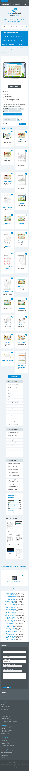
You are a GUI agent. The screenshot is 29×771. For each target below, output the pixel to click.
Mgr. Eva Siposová (10, 593)
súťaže (15, 111)
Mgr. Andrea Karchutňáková (10, 622)
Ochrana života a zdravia (14, 472)
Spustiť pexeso (7, 119)
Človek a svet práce (12, 449)
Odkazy (20, 40)
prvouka (10, 111)
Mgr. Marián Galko (10, 599)
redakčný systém (13, 764)
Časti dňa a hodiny (7, 324)
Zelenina (21, 203)
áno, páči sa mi (11, 501)
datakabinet (6, 696)
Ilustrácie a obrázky (12, 418)
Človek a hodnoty (12, 446)
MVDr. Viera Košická (11, 637)
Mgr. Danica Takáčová (10, 615)
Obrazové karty (11, 409)
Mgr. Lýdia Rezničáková (11, 618)
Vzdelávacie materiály (6, 706)
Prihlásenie (4, 1)
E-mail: (4, 654)
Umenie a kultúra (12, 452)
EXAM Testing (4, 731)
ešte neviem (10, 503)
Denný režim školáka (7, 360)
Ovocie (7, 141)
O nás (4, 40)
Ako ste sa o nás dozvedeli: (9, 664)
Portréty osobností (12, 415)
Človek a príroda (12, 440)
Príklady (3, 757)
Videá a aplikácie (12, 390)
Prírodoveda (5, 48)
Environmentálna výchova (14, 463)
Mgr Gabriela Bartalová (10, 633)
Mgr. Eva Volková (11, 639)
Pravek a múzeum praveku (7, 745)
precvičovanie (21, 108)
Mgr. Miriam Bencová (11, 636)
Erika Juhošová (10, 625)
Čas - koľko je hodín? (7, 291)
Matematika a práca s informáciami (12, 436)
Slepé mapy (11, 393)
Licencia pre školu (8, 36)
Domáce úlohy (11, 421)
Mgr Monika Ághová (11, 629)
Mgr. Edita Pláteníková (10, 595)
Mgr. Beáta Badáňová (11, 612)
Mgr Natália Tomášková (10, 601)
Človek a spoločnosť (13, 443)
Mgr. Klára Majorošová (10, 620)
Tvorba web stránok (5, 764)
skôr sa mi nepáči (11, 505)
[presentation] (15, 682)
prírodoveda (5, 111)
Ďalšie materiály (14, 376)
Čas (22, 267)
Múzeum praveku (5, 733)
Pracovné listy (11, 399)
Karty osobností (11, 412)
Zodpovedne (4, 755)
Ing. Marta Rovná (10, 598)
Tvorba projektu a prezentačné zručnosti (13, 485)
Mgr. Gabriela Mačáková (11, 631)
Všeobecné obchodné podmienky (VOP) (10, 721)
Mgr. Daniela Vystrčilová (10, 596)
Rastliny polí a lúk (12, 48)
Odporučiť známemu (14, 86)
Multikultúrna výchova (13, 469)
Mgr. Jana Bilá (10, 602)
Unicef (2, 728)
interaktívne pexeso (13, 108)
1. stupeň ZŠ (11, 106)
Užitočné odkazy (5, 718)
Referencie (11, 40)
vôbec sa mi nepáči (11, 507)
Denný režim (7, 342)
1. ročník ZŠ (5, 106)
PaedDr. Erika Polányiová (11, 604)
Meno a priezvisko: (7, 650)
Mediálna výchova (12, 466)
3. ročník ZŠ (5, 108)
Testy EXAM (11, 406)
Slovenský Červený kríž (6, 727)
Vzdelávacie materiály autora (12, 114)
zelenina (19, 111)
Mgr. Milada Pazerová (10, 609)
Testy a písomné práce (13, 403)
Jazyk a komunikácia (13, 432)
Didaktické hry (11, 396)
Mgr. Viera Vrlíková (10, 607)
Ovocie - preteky (7, 181)
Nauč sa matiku (4, 754)
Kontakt (21, 44)
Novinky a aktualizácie (13, 384)
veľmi (9, 499)
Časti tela (21, 324)
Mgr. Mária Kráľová (10, 610)
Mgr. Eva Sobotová (10, 617)
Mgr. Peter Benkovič (11, 606)
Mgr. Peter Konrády (10, 623)
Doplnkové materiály (13, 424)
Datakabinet (3, 47)
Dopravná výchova (12, 489)
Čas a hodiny (21, 286)
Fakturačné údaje (5, 709)
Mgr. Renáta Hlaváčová (10, 614)
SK (27, 1)
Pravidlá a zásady (5, 743)
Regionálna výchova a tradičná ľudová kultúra (13, 480)
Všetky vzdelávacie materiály (11, 32)
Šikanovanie (4, 740)
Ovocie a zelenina (20, 48)
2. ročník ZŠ (18, 106)
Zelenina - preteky (21, 241)
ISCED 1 (21, 47)
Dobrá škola (20, 36)
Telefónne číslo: (6, 659)
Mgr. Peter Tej (10, 626)
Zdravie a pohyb (12, 455)
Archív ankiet (10, 512)
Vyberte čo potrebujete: (8, 669)
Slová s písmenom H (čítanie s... (14, 581)
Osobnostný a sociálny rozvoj (13, 476)
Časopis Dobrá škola (6, 716)
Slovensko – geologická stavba (8, 742)
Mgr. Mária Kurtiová (10, 634)
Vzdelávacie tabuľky (13, 387)
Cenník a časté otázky (9, 44)
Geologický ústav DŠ (6, 730)
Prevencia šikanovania (6, 750)
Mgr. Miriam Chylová (11, 628)
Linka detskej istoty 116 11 (7, 752)
